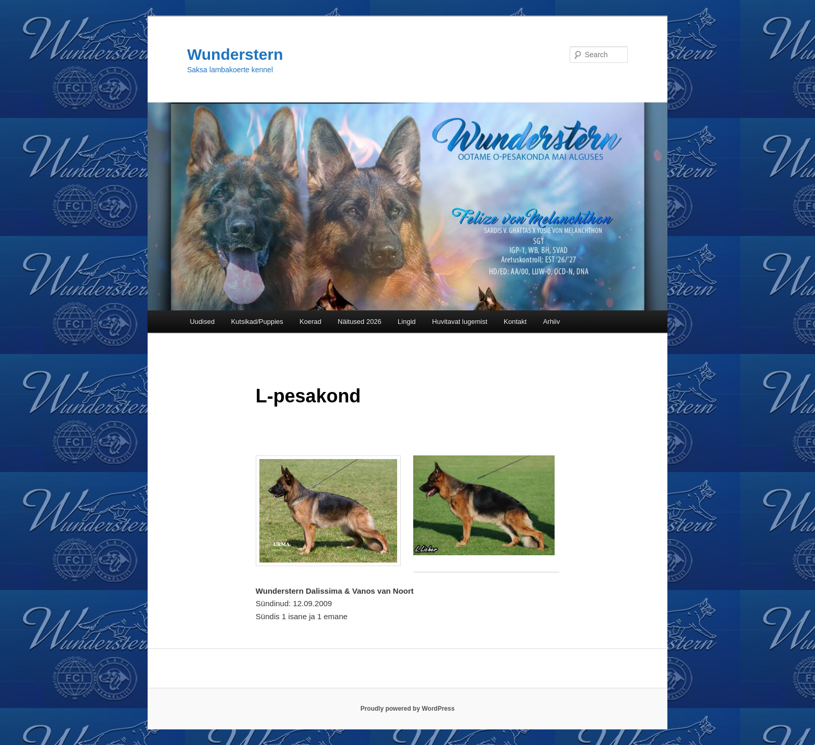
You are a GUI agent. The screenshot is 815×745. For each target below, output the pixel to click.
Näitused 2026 (360, 321)
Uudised (202, 321)
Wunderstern (235, 54)
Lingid (407, 321)
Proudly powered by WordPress (407, 708)
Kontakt (515, 321)
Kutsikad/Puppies (257, 321)
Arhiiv (551, 321)
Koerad (310, 321)
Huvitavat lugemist (459, 321)
